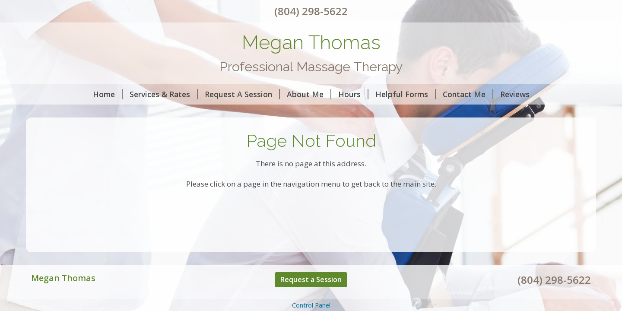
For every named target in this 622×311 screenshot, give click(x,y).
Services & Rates (164, 94)
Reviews (515, 94)
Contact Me (468, 94)
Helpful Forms (405, 94)
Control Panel (311, 305)
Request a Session (311, 279)
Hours (353, 94)
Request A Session (242, 94)
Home (108, 94)
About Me (309, 94)
